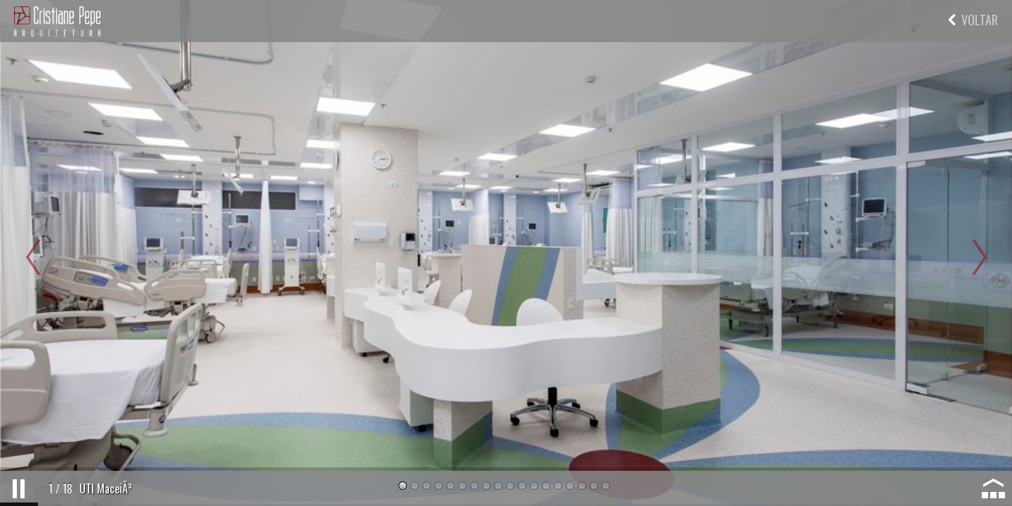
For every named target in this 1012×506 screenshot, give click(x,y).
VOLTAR (973, 20)
